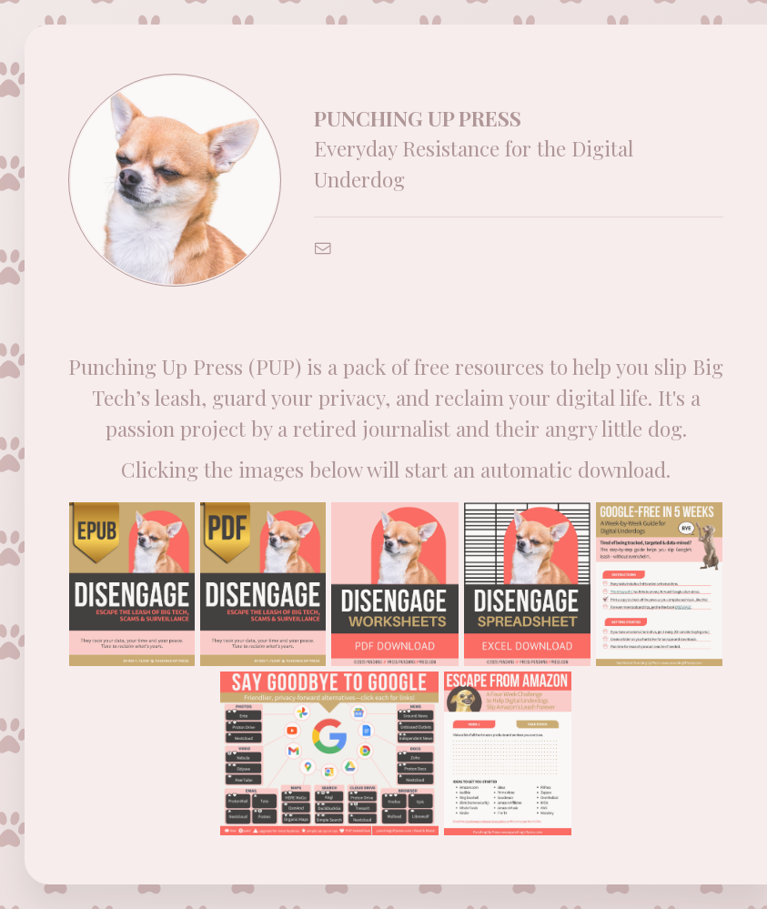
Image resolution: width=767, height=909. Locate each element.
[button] (323, 248)
